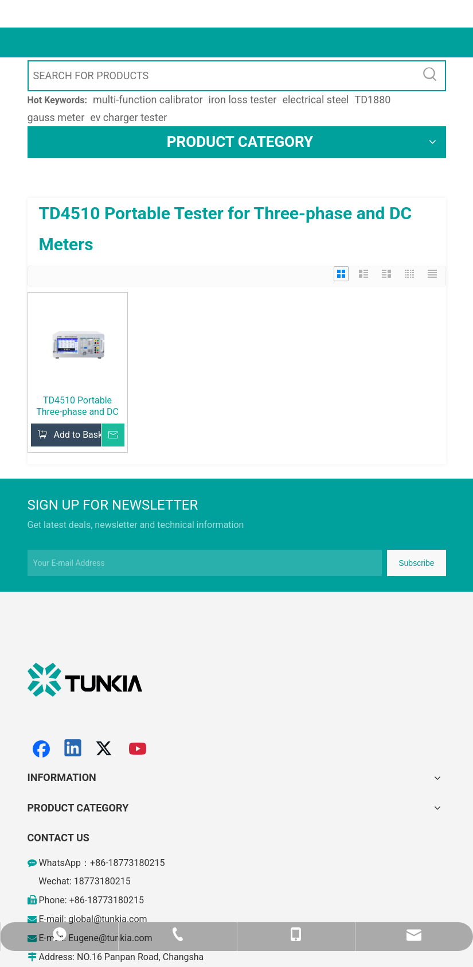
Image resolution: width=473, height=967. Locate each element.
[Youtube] (138, 749)
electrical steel (315, 100)
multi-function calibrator (148, 100)
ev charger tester (128, 117)
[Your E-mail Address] (205, 563)
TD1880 (372, 100)
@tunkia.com (120, 919)
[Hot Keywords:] (430, 75)
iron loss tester (243, 100)
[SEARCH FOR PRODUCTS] (222, 75)
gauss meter (56, 117)
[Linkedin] (73, 749)
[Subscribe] (416, 563)
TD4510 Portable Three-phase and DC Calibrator (77, 406)
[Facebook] (41, 749)
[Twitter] (105, 749)
